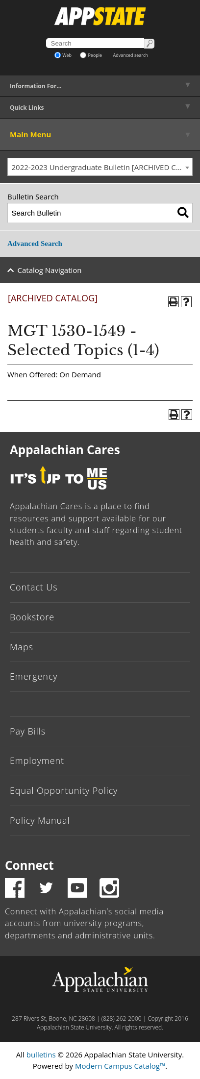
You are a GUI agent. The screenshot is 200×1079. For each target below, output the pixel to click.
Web (63, 55)
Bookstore (32, 617)
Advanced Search (34, 243)
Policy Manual (40, 820)
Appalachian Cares (65, 449)
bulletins (41, 1054)
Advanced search (130, 55)
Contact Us (34, 587)
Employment (37, 760)
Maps (21, 647)
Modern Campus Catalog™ (120, 1066)
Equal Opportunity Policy (64, 790)
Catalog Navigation (50, 270)
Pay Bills (28, 731)
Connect (29, 865)
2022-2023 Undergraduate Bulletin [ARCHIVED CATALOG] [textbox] (102, 167)
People (91, 55)
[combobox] (100, 167)
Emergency (34, 676)
